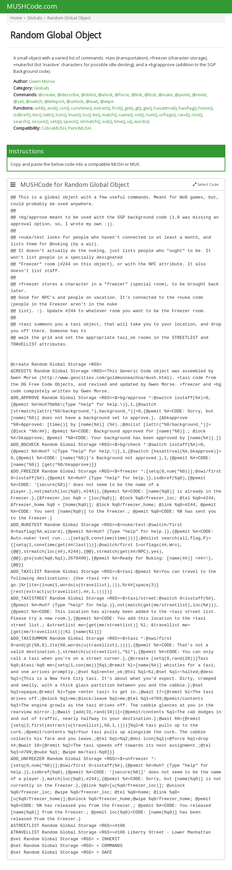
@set (18, 101)
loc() (87, 115)
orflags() (167, 115)
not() (139, 115)
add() (40, 108)
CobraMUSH (53, 128)
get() (128, 108)
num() (151, 115)
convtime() (81, 108)
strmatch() (90, 121)
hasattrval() (165, 108)
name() (126, 115)
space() (70, 121)
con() (64, 108)
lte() (96, 115)
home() (205, 108)
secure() (40, 121)
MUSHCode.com (32, 6)
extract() (102, 108)
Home (16, 18)
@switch (34, 101)
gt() (138, 108)
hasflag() (187, 108)
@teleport (54, 101)
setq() (55, 121)
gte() (147, 108)
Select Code (206, 184)
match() (109, 115)
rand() (184, 115)
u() (129, 121)
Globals (34, 18)
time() (119, 121)
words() (141, 121)
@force (122, 95)
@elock (105, 95)
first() (117, 108)
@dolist (88, 95)
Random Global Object (69, 18)
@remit (199, 95)
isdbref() (21, 115)
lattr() (48, 115)
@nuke (165, 95)
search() (21, 121)
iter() (36, 115)
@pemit (182, 95)
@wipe (107, 101)
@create (46, 95)
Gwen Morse (42, 81)
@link (136, 95)
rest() (197, 115)
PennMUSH (79, 128)
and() (52, 108)
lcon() (61, 115)
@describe (68, 95)
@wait (92, 101)
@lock (150, 95)
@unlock (75, 101)
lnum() (74, 115)
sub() (107, 121)
